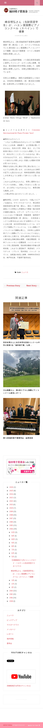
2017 (11, 518)
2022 (11, 501)
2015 (11, 525)
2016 (11, 522)
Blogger (25, 699)
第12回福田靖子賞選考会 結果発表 (18, 438)
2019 (11, 511)
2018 (11, 515)
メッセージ (11, 629)
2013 (11, 591)
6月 (12, 553)
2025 (11, 490)
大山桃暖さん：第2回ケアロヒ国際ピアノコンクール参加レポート (21, 391)
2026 (11, 487)
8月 (12, 546)
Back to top (34, 725)
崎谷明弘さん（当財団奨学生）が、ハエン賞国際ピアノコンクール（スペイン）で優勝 (23, 574)
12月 (13, 532)
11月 (12, 536)
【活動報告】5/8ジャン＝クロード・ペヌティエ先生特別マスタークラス (23, 563)
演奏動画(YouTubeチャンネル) (19, 686)
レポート (10, 634)
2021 (11, 504)
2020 (11, 508)
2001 (11, 601)
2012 (11, 594)
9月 (12, 543)
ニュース (24, 272)
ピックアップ (12, 620)
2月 (12, 584)
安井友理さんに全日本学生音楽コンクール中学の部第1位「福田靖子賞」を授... (21, 343)
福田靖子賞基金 (7, 725)
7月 (12, 550)
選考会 (9, 643)
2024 (11, 494)
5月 (12, 556)
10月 (13, 539)
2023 (11, 497)
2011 (10, 598)
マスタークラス (13, 625)
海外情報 (10, 639)
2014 (11, 529)
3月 (12, 580)
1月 (12, 587)
